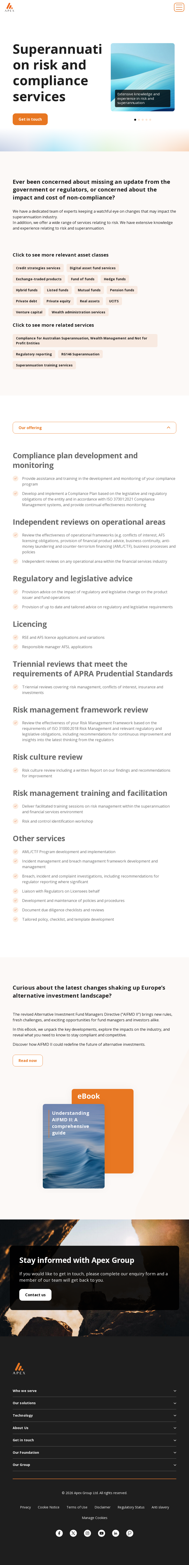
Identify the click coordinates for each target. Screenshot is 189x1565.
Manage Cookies (94, 1517)
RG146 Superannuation (80, 354)
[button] (135, 120)
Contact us (35, 1294)
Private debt (26, 301)
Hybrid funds (27, 290)
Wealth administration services (78, 312)
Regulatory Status (131, 1507)
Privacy (25, 1507)
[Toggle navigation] (179, 7)
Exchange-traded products (39, 279)
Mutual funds (89, 290)
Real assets (90, 301)
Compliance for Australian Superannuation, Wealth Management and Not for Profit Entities (81, 340)
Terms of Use (77, 1507)
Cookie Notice (48, 1507)
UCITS (114, 301)
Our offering (94, 427)
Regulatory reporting (34, 354)
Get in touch (30, 119)
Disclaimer (102, 1507)
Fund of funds (82, 279)
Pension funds (122, 290)
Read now (28, 1060)
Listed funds (57, 290)
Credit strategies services (38, 268)
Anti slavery (160, 1507)
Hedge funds (115, 279)
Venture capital (29, 312)
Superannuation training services (44, 365)
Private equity (59, 301)
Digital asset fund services (93, 268)
